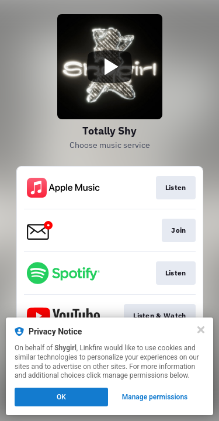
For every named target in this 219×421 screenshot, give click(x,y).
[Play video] (109, 66)
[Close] (201, 329)
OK (61, 397)
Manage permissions (155, 397)
